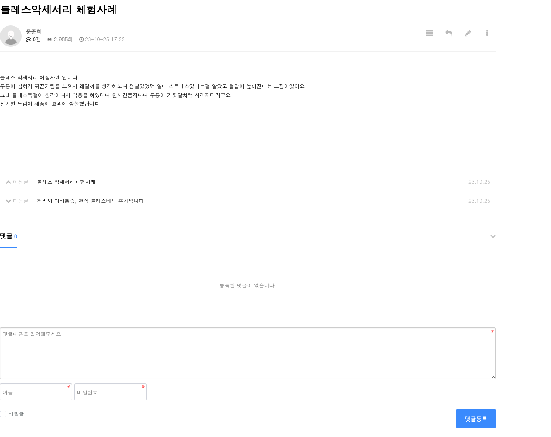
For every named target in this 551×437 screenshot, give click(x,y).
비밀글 (12, 413)
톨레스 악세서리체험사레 (66, 181)
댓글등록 (476, 419)
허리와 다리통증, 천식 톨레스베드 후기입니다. (91, 200)
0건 (33, 39)
